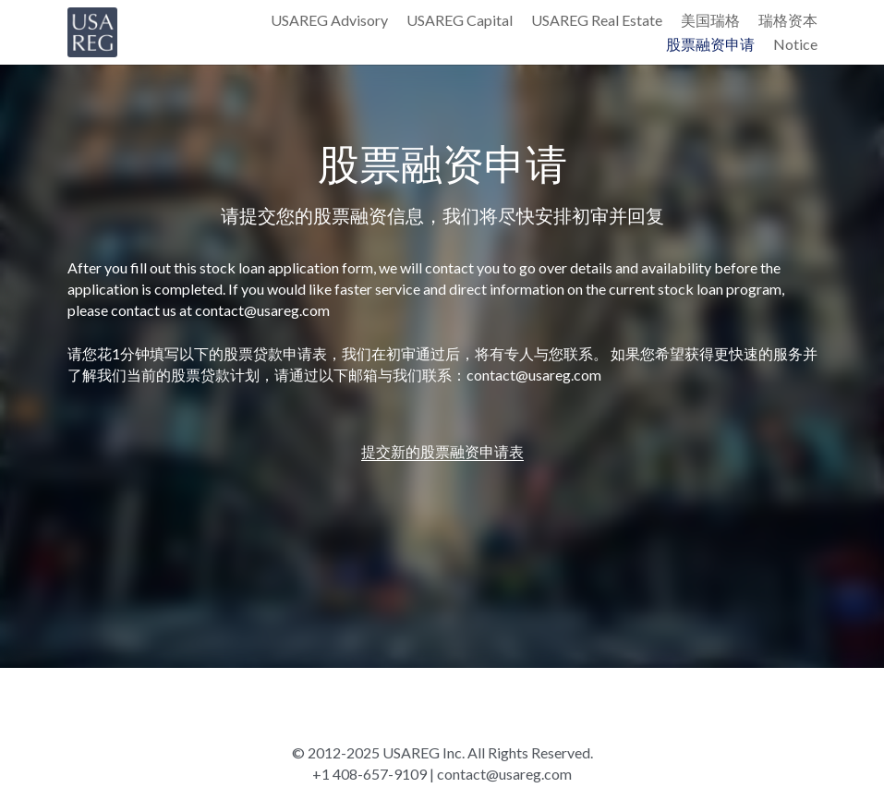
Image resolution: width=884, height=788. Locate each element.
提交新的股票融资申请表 (442, 451)
